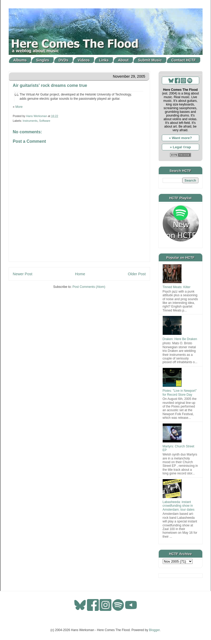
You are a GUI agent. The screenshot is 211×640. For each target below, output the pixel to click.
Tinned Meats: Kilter (177, 287)
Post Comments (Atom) (89, 287)
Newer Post (22, 274)
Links (104, 60)
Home (80, 274)
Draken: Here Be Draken (180, 339)
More (19, 107)
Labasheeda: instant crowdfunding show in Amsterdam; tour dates (178, 505)
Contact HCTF (183, 60)
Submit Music (150, 60)
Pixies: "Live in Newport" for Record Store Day (180, 392)
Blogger (154, 630)
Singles (42, 60)
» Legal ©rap (180, 147)
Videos (84, 60)
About (123, 60)
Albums (20, 60)
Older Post (137, 274)
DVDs (63, 60)
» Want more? (180, 138)
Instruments (30, 120)
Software (44, 120)
